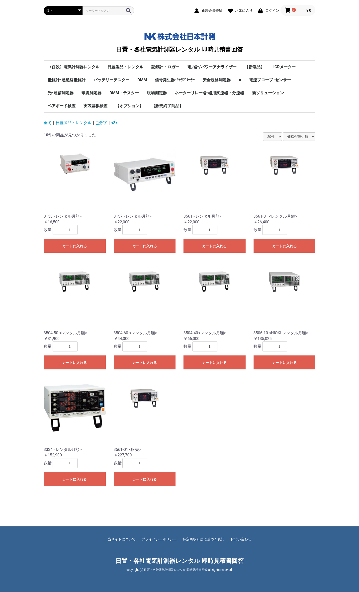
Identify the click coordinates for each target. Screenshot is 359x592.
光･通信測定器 (61, 92)
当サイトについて (122, 539)
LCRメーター (284, 67)
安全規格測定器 (217, 80)
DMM (142, 80)
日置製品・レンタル (125, 67)
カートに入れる (74, 246)
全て (48, 122)
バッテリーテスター (111, 80)
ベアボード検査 (62, 105)
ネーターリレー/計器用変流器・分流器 (209, 92)
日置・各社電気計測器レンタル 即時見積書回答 (179, 41)
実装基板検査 (95, 105)
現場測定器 (157, 92)
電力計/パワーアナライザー (212, 67)
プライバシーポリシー (159, 539)
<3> (114, 122)
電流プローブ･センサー (270, 80)
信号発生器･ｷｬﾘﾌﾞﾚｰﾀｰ (175, 80)
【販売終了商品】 (167, 105)
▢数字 (101, 122)
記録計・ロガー (165, 67)
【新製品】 (255, 67)
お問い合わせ (240, 539)
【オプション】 (129, 105)
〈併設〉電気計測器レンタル (73, 67)
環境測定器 (91, 92)
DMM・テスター (124, 92)
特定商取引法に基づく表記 (203, 539)
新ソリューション (268, 92)
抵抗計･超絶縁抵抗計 (67, 80)
